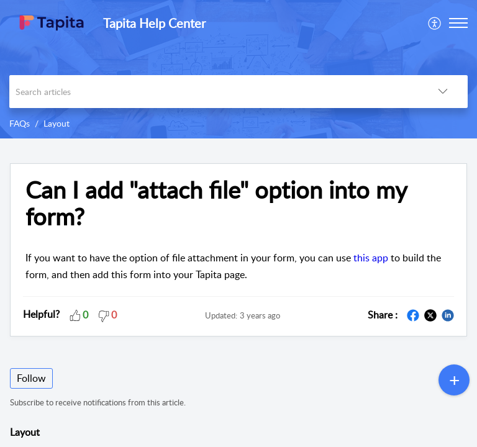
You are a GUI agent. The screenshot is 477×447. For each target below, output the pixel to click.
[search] (213, 91)
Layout (56, 123)
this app (370, 257)
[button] (435, 23)
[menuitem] (435, 23)
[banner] (238, 69)
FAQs (19, 123)
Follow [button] (31, 378)
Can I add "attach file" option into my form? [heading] (216, 203)
